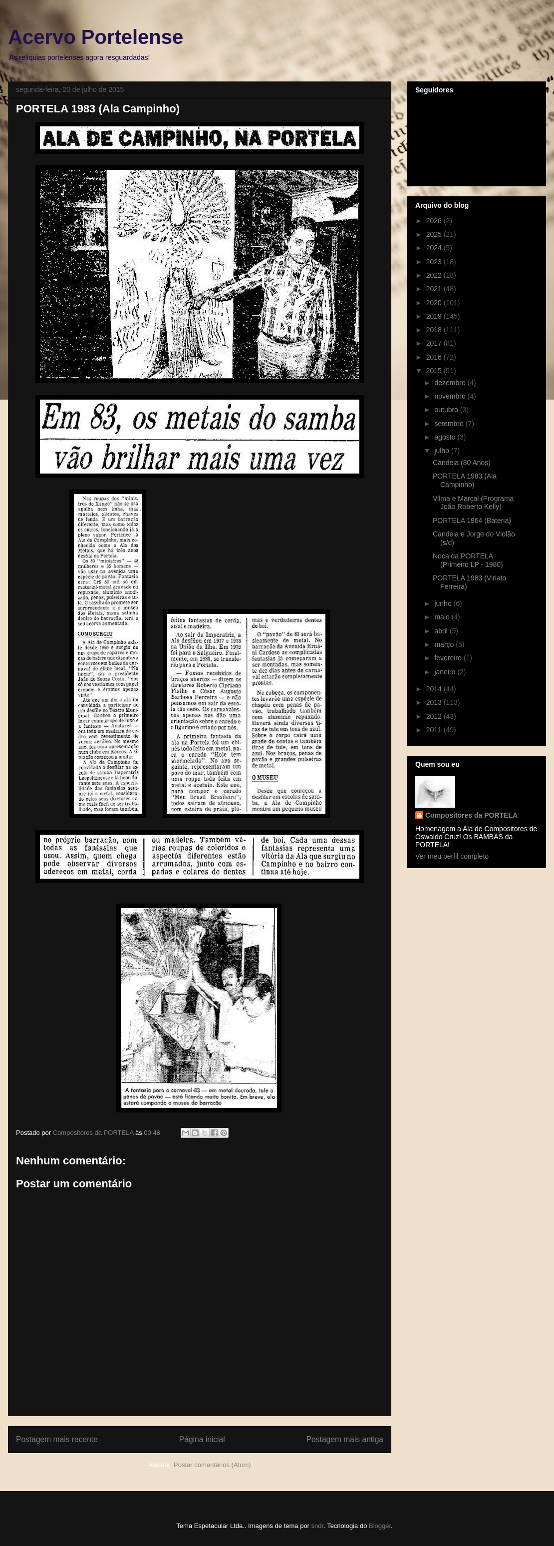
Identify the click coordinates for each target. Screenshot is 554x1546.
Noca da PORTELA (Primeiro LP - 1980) (468, 560)
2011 (435, 730)
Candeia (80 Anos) (462, 463)
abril (441, 631)
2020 (435, 303)
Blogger (380, 1526)
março (445, 644)
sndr (317, 1526)
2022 (435, 275)
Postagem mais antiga (344, 1439)
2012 (435, 716)
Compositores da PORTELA (471, 815)
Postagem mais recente (57, 1439)
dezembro (450, 383)
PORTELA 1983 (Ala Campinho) (465, 480)
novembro (450, 396)
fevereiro (448, 658)
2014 (435, 689)
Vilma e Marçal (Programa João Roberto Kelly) (473, 503)
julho (442, 451)
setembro (449, 424)
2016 (435, 357)
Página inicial (202, 1439)
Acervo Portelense (95, 37)
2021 (435, 289)
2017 (435, 343)
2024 (435, 248)
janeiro (445, 672)
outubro (447, 410)
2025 (435, 234)
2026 (435, 221)
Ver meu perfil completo (452, 856)
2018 (435, 330)
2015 (435, 371)
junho (443, 603)
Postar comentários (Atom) (212, 1465)
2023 (435, 262)
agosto (445, 437)
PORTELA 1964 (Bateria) (472, 520)
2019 (435, 316)
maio (442, 617)
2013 (435, 702)
